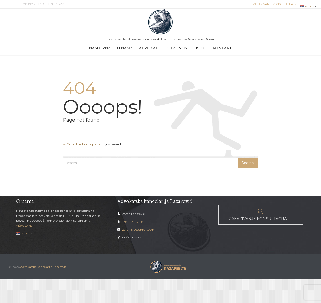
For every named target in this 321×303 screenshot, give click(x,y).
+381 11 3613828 (130, 222)
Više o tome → (26, 225)
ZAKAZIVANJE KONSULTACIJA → (273, 4)
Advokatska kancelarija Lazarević (43, 267)
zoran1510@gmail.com (135, 229)
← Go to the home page (82, 144)
